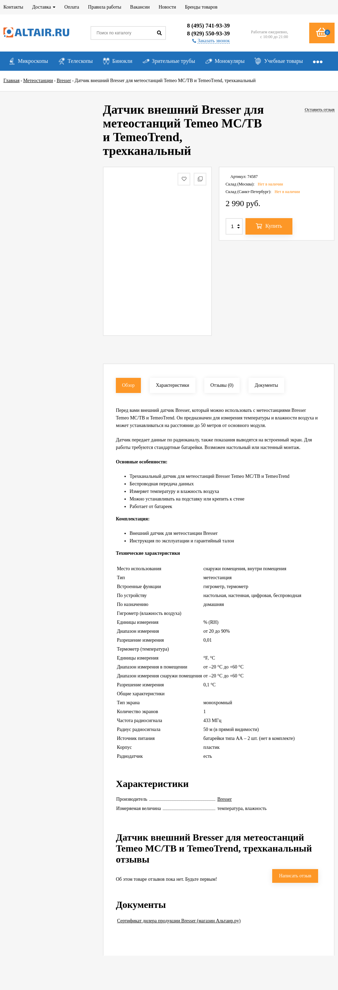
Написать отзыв (295, 875)
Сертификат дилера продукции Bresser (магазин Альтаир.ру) (179, 920)
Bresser (224, 799)
